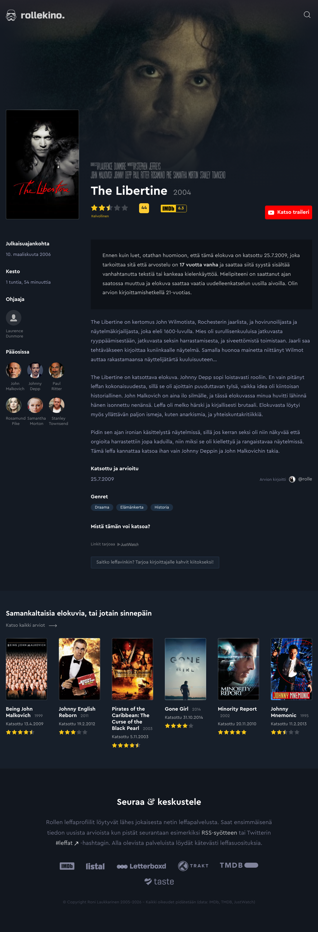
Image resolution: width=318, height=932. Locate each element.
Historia (162, 507)
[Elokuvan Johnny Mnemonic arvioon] (291, 687)
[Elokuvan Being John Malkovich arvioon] (26, 687)
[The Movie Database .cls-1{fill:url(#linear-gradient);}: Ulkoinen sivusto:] (239, 865)
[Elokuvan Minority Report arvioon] (238, 687)
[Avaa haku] (307, 11)
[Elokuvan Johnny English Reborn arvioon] (79, 687)
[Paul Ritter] (56, 377)
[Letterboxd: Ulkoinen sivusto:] (141, 865)
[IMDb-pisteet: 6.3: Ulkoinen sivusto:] (174, 208)
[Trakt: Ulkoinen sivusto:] (194, 866)
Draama (102, 507)
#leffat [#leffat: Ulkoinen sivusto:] (64, 843)
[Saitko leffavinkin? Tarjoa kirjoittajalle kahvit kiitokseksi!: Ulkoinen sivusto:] (155, 562)
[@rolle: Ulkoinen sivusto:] (300, 479)
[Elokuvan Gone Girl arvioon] (185, 684)
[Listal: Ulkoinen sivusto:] (93, 865)
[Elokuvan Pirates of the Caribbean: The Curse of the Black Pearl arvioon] (132, 693)
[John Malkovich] (13, 377)
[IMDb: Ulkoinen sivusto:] (67, 865)
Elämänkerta (131, 507)
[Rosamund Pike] (13, 412)
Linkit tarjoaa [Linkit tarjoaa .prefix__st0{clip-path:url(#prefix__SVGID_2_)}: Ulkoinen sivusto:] (115, 544)
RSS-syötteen (219, 832)
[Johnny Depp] (35, 377)
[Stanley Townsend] (56, 412)
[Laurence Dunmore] (13, 324)
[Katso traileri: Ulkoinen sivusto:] (288, 208)
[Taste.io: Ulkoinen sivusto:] (159, 882)
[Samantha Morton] (35, 412)
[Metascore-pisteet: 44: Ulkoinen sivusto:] (144, 208)
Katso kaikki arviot (31, 625)
